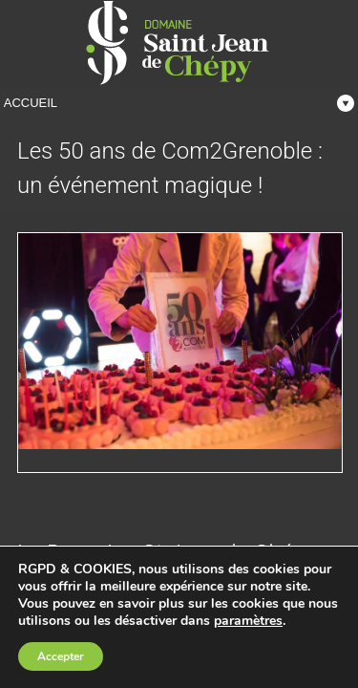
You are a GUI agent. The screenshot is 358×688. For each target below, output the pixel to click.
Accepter (60, 656)
